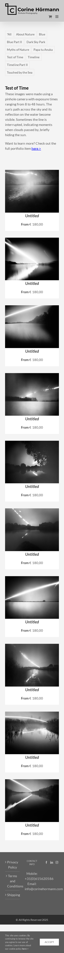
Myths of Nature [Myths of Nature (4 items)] (18, 49)
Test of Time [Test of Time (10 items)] (15, 57)
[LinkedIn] (51, 862)
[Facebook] (46, 862)
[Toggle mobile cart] (50, 16)
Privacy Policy (12, 864)
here (25, 948)
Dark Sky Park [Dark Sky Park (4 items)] (36, 42)
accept (49, 942)
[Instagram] (57, 862)
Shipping (12, 895)
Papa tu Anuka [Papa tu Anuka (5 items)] (43, 49)
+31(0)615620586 (39, 879)
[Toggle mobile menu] (57, 16)
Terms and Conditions (12, 881)
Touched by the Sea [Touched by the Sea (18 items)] (19, 72)
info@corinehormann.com (44, 889)
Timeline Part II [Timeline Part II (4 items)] (17, 65)
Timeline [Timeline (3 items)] (34, 57)
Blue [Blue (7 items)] (42, 34)
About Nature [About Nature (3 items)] (25, 34)
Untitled (32, 215)
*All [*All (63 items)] (9, 34)
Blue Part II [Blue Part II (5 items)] (14, 42)
